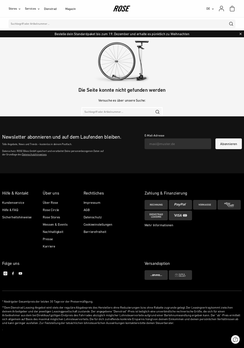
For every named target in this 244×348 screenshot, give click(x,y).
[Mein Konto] (221, 8)
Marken (104, 24)
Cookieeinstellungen (98, 224)
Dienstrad (50, 8)
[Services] (34, 8)
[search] (231, 24)
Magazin (70, 8)
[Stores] (17, 8)
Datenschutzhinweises (34, 154)
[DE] (210, 8)
